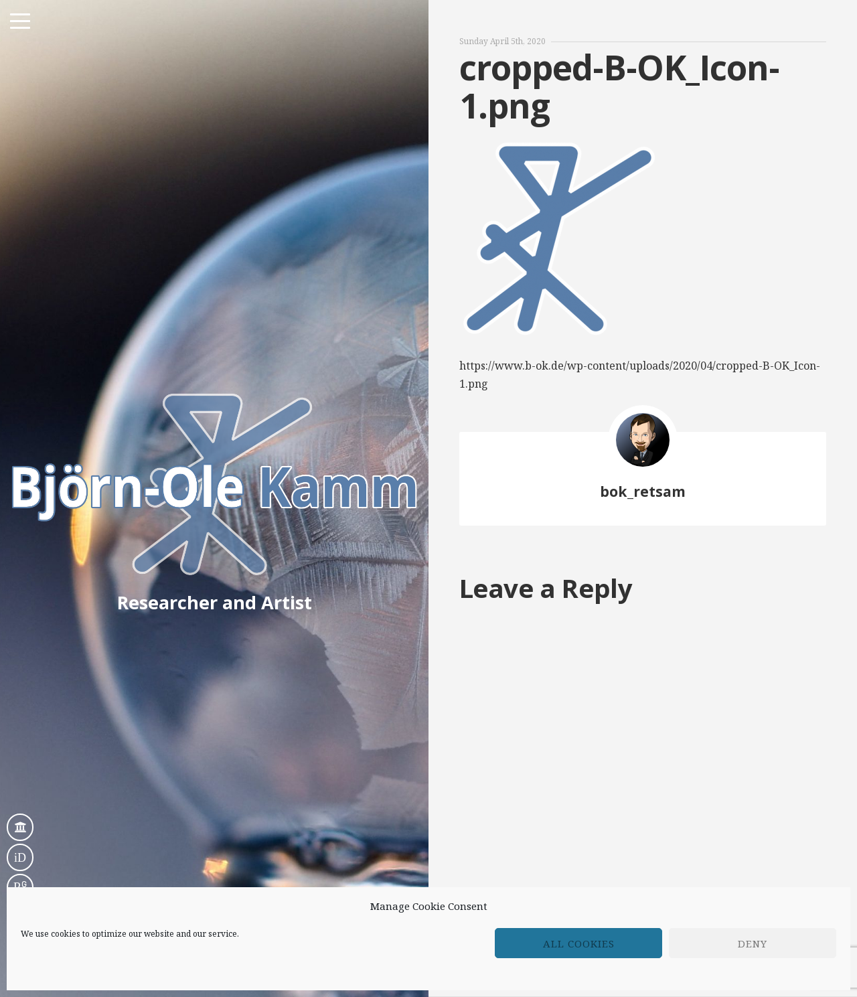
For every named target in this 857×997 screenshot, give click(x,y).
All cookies (579, 943)
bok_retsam (643, 491)
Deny (752, 943)
